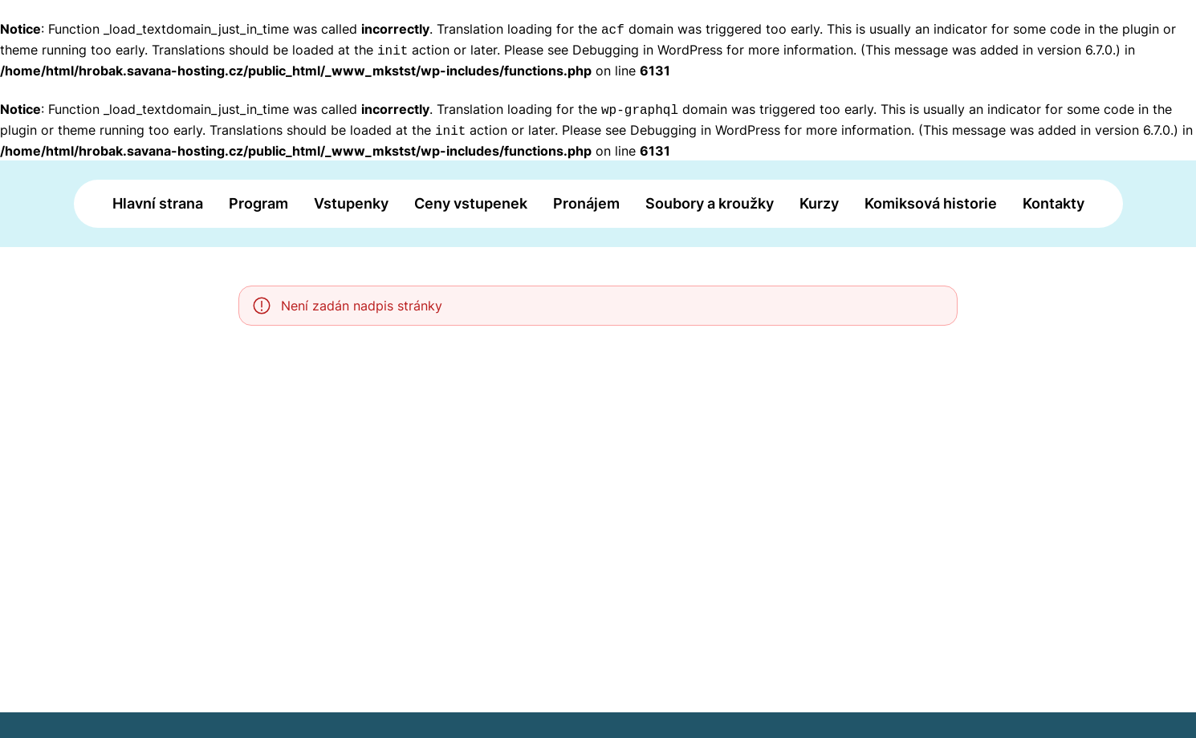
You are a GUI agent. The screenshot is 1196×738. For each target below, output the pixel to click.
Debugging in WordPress (647, 50)
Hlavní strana (157, 203)
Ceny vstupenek (470, 203)
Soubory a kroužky (709, 203)
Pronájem (586, 203)
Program (258, 203)
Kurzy (819, 203)
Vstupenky (351, 203)
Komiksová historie (930, 203)
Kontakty (1053, 203)
